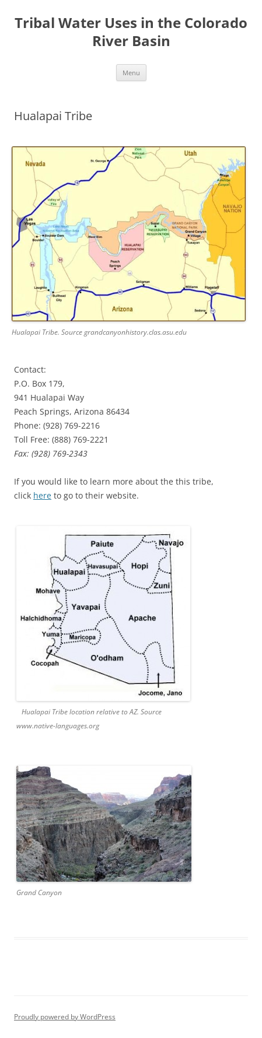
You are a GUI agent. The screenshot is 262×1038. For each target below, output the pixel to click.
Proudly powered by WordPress (65, 1017)
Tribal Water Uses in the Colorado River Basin (131, 32)
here (42, 495)
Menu (131, 72)
